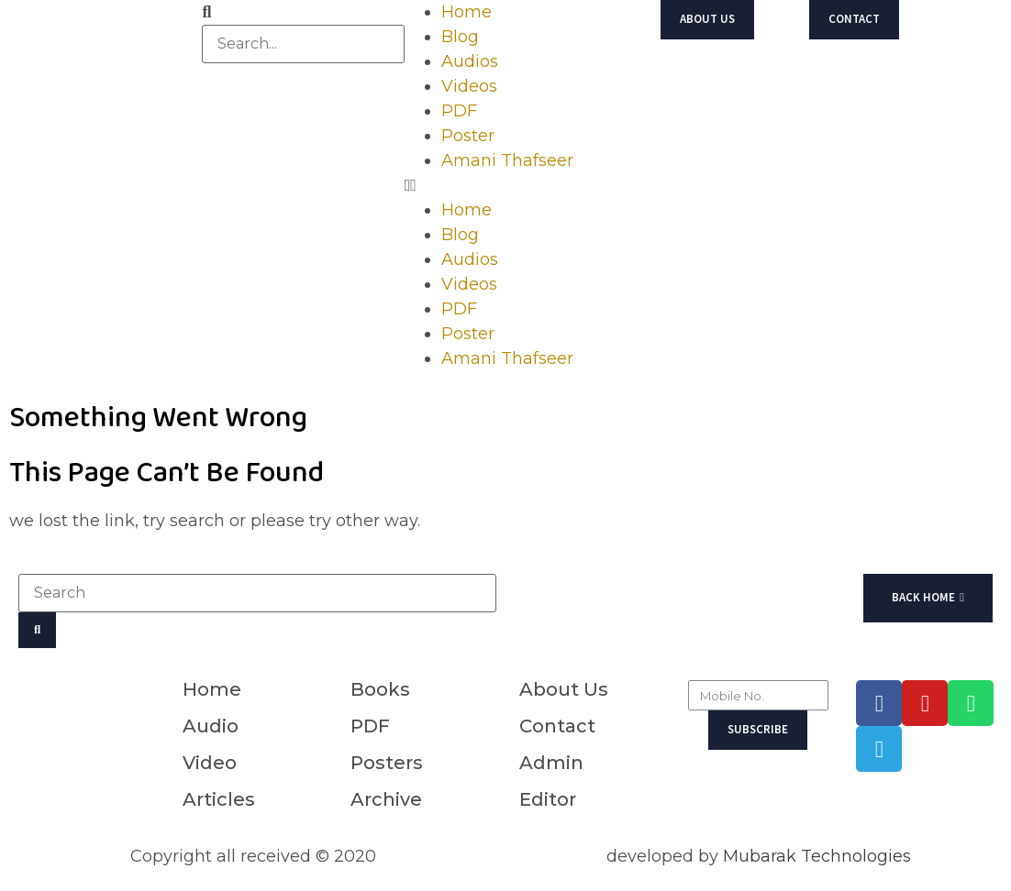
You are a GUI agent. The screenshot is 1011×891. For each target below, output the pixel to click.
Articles (219, 799)
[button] (505, 185)
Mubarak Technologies (817, 856)
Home (466, 12)
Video (210, 763)
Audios (469, 61)
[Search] (37, 630)
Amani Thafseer (507, 160)
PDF (459, 111)
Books (380, 689)
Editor (547, 799)
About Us (563, 689)
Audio (211, 726)
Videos (469, 86)
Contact (557, 726)
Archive (386, 799)
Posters (386, 763)
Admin (551, 763)
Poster (467, 136)
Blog (460, 37)
